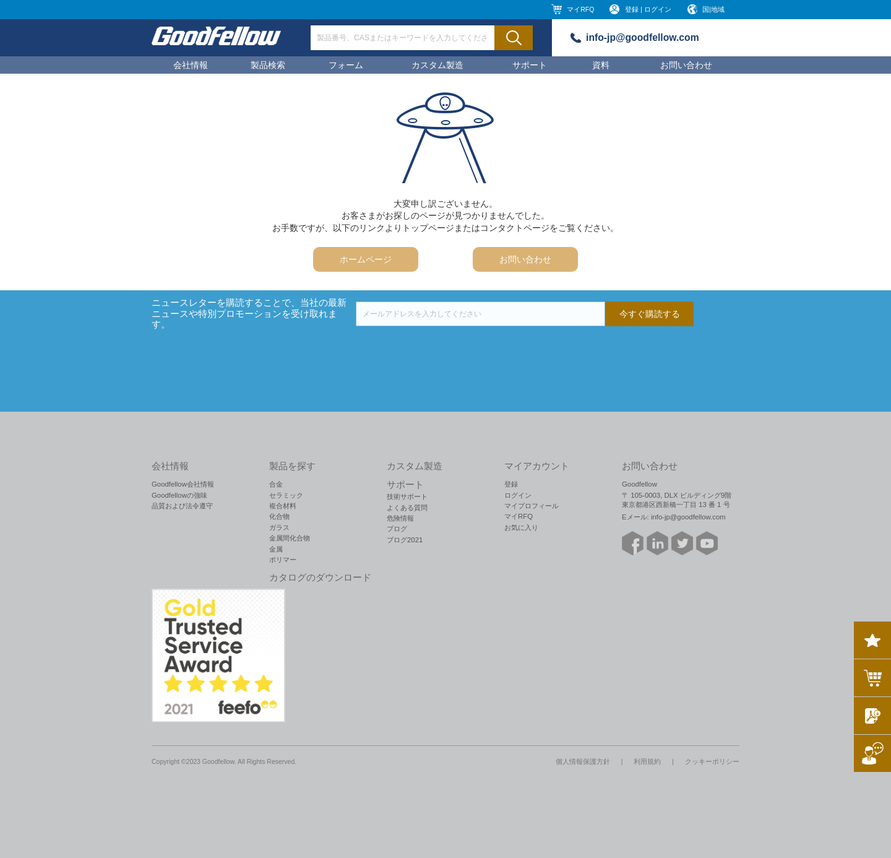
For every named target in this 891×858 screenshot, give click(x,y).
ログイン (518, 495)
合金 (276, 484)
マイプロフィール (531, 505)
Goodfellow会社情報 (183, 484)
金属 (276, 549)
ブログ (397, 528)
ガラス (279, 527)
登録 (511, 484)
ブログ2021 (405, 540)
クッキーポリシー (712, 761)
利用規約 (647, 761)
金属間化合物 (289, 538)
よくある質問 (407, 507)
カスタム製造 (437, 65)
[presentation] (450, 350)
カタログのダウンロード (320, 578)
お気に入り (521, 527)
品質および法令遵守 (182, 505)
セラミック (286, 495)
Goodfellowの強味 (179, 495)
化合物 (279, 516)
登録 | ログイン (648, 9)
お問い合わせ (686, 65)
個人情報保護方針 (583, 761)
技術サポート (407, 496)
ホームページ (366, 259)
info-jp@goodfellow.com (642, 37)
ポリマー (282, 559)
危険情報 (400, 518)
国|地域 (713, 9)
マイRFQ (580, 9)
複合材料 (282, 505)
